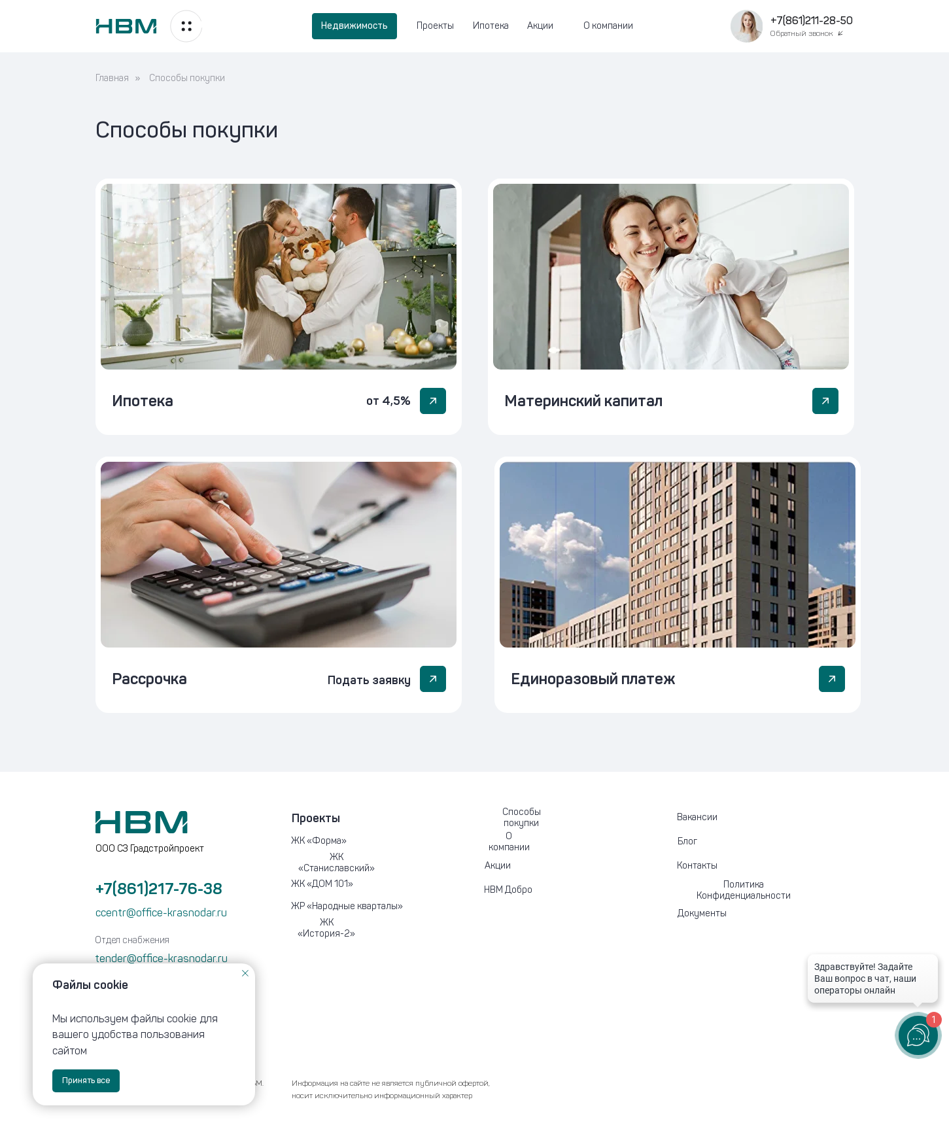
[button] (746, 26)
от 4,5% (388, 401)
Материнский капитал (583, 400)
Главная (112, 78)
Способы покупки (187, 78)
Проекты (435, 25)
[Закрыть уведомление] (245, 973)
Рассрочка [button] (149, 678)
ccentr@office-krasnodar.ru (161, 913)
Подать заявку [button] (369, 680)
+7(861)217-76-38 (158, 888)
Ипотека (491, 25)
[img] (278, 277)
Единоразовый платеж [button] (593, 678)
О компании (608, 25)
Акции (540, 25)
